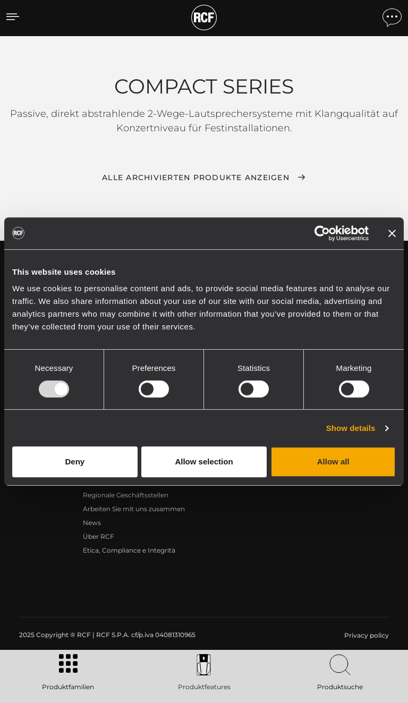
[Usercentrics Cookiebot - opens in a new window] (322, 233)
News (92, 523)
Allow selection (204, 461)
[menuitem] (365, 635)
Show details (351, 428)
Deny (74, 461)
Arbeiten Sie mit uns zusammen (134, 509)
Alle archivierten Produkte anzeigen (196, 177)
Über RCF (98, 536)
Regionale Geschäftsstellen (125, 495)
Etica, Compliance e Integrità (129, 550)
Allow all (333, 461)
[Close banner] (392, 233)
